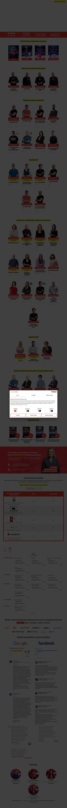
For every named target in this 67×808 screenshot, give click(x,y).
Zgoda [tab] (17, 395)
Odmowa (18, 415)
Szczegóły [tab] (33, 395)
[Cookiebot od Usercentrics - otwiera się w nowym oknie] (52, 392)
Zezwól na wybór (33, 415)
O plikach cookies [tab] (49, 395)
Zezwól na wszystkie (49, 415)
